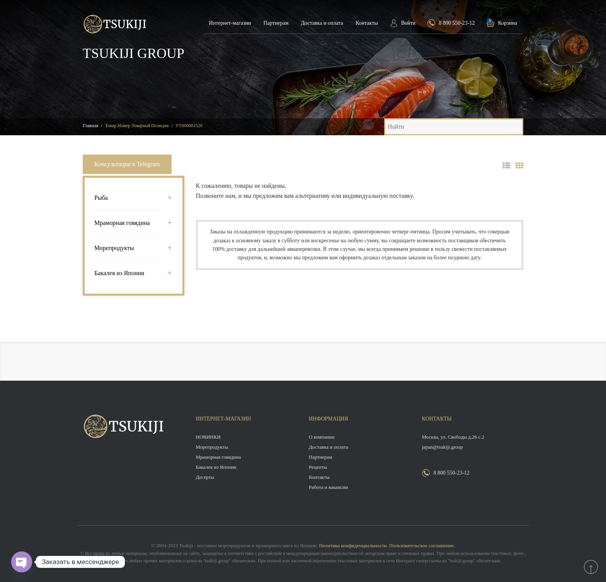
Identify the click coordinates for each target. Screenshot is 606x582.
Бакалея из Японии (130, 273)
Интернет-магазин (230, 23)
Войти (408, 23)
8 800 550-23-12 (457, 23)
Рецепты (318, 467)
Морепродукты (130, 248)
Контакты (367, 23)
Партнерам (275, 23)
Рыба (130, 197)
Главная (90, 125)
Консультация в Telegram (127, 164)
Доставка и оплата (322, 23)
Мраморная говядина (130, 223)
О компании (321, 437)
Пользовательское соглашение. (422, 545)
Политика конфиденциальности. (353, 545)
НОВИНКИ (208, 437)
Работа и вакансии (328, 487)
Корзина (507, 23)
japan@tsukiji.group (442, 447)
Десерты (205, 477)
